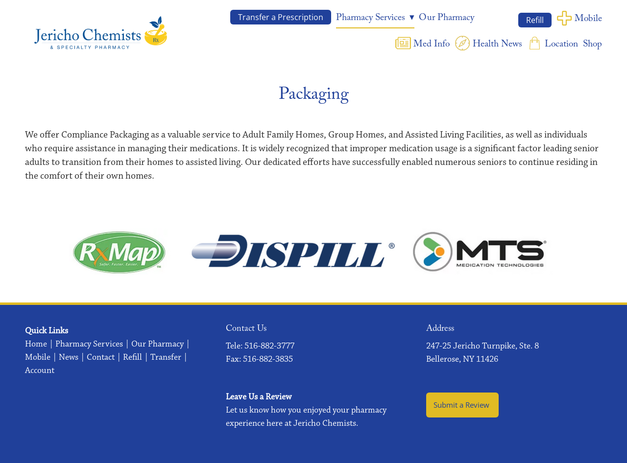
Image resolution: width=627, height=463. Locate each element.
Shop (592, 45)
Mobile (588, 19)
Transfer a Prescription (280, 17)
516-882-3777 (269, 346)
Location (561, 45)
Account (39, 370)
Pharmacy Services (89, 344)
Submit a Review (462, 405)
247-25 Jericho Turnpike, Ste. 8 (482, 346)
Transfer (165, 357)
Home (36, 344)
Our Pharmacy (446, 18)
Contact (101, 357)
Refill (535, 20)
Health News (497, 45)
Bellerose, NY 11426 (462, 359)
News (68, 357)
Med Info (431, 45)
